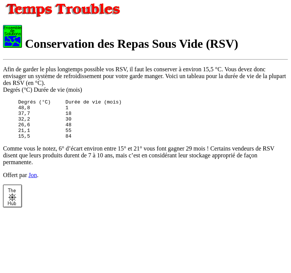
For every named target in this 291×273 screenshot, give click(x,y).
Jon (32, 183)
